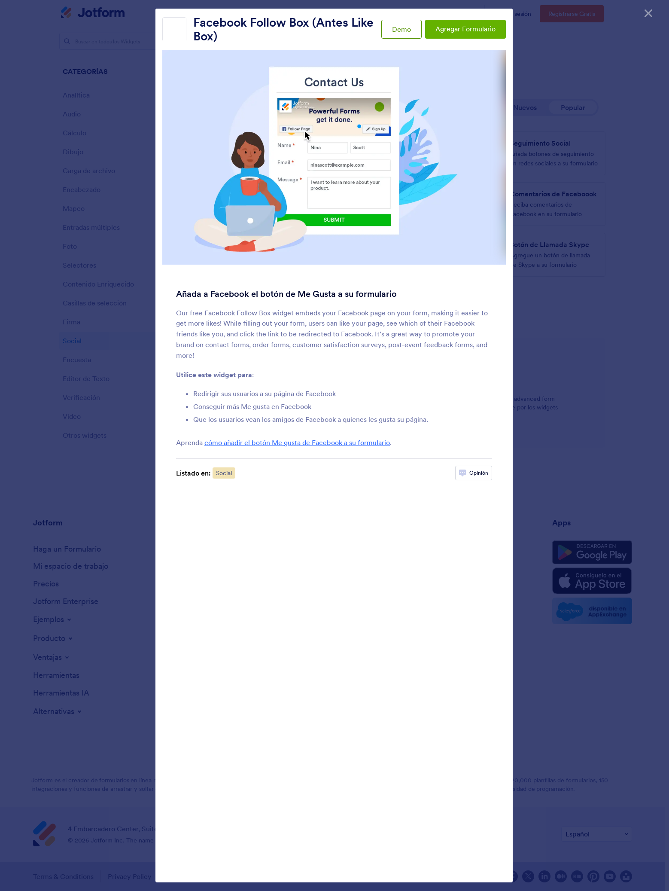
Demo (401, 29)
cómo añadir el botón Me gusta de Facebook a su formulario (297, 442)
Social (224, 473)
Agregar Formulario (465, 28)
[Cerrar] (648, 12)
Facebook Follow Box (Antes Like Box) (283, 29)
